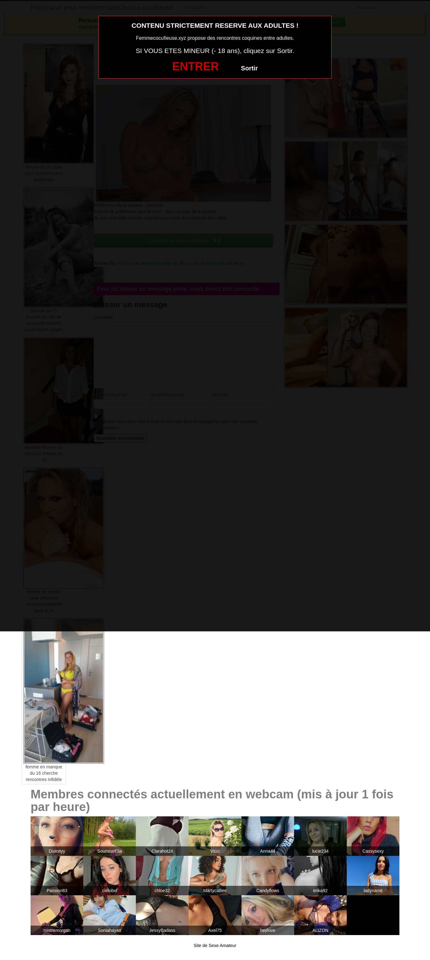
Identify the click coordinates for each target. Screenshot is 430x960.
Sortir (249, 68)
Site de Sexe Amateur (215, 945)
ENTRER (195, 66)
